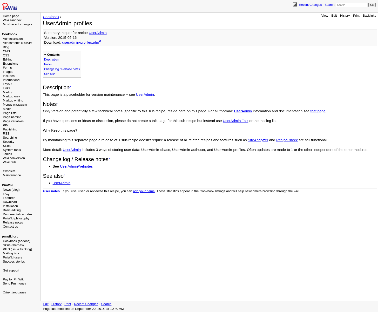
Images (8, 72)
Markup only (11, 96)
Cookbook (9, 34)
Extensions (10, 63)
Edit (334, 15)
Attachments (17, 43)
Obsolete (9, 171)
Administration (13, 39)
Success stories (14, 261)
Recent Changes (310, 5)
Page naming (12, 117)
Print (356, 15)
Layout (7, 84)
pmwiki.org (10, 236)
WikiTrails (9, 162)
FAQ (6, 194)
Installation (10, 206)
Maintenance (12, 175)
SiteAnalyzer (258, 140)
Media (7, 109)
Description (51, 59)
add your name (144, 191)
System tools (12, 150)
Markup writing (13, 100)
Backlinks (369, 15)
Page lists (9, 113)
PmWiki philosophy (16, 218)
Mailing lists (11, 253)
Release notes (13, 222)
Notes (48, 64)
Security (8, 141)
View (324, 15)
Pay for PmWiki (13, 279)
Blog (6, 47)
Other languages (14, 292)
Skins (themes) (13, 245)
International (11, 80)
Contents (53, 54)
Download (10, 202)
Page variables (13, 121)
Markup (8, 92)
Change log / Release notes (62, 69)
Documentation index (17, 214)
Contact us (10, 226)
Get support (11, 270)
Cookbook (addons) (16, 241)
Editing (8, 59)
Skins (7, 146)
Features (9, 198)
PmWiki (7, 185)
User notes (51, 191)
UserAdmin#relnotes (76, 166)
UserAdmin (98, 33)
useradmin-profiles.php (80, 42)
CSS (6, 55)
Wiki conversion (14, 158)
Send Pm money (14, 283)
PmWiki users (12, 257)
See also (49, 74)
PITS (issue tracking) (17, 249)
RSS (6, 133)
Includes (8, 76)
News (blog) (11, 189)
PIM (5, 125)
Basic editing (12, 210)
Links (6, 88)
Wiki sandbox (12, 20)
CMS (6, 51)
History (345, 15)
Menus (15, 104)
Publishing (10, 129)
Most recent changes (17, 24)
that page (318, 111)
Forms (7, 67)
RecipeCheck (287, 140)
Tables (7, 154)
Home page (11, 16)
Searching (10, 137)
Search (329, 5)
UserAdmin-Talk (235, 121)
